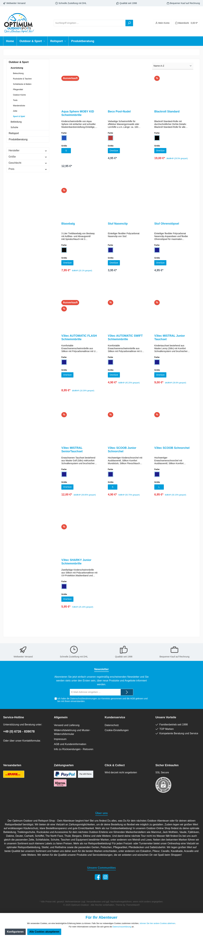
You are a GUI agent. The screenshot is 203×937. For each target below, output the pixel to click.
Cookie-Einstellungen (117, 730)
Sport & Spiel (19, 116)
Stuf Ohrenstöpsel (166, 224)
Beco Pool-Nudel (119, 111)
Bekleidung (16, 122)
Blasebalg (68, 224)
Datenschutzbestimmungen (83, 698)
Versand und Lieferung (66, 725)
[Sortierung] (172, 66)
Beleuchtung (18, 73)
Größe (28, 156)
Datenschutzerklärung (122, 927)
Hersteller (28, 150)
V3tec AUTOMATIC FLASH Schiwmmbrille (79, 338)
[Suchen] (129, 23)
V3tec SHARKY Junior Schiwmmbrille (76, 564)
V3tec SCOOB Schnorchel (172, 449)
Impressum (60, 739)
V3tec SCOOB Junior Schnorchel (122, 451)
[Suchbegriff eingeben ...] (90, 23)
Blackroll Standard (167, 111)
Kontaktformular (31, 740)
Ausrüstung (17, 68)
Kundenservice (115, 717)
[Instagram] (105, 877)
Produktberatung (18, 139)
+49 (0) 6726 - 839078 (19, 731)
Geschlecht (28, 162)
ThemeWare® (133, 905)
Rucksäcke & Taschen (22, 79)
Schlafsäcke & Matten (22, 84)
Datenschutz (112, 725)
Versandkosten (93, 901)
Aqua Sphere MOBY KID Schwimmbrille (77, 113)
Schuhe (14, 127)
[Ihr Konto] (162, 23)
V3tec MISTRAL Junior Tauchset (169, 338)
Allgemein (61, 717)
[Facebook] (97, 877)
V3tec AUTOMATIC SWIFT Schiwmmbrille (125, 338)
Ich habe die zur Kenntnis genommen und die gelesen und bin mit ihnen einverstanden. (102, 699)
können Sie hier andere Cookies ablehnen (157, 923)
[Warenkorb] (186, 23)
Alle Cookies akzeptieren (44, 931)
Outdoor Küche (19, 95)
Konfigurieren (15, 931)
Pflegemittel (18, 89)
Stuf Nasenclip (118, 224)
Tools (15, 100)
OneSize (114, 151)
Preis (28, 169)
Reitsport (14, 133)
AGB (132, 698)
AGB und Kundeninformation (70, 744)
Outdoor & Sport (19, 62)
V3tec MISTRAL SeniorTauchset (72, 451)
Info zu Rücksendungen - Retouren (73, 749)
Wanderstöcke (19, 106)
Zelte (15, 111)
